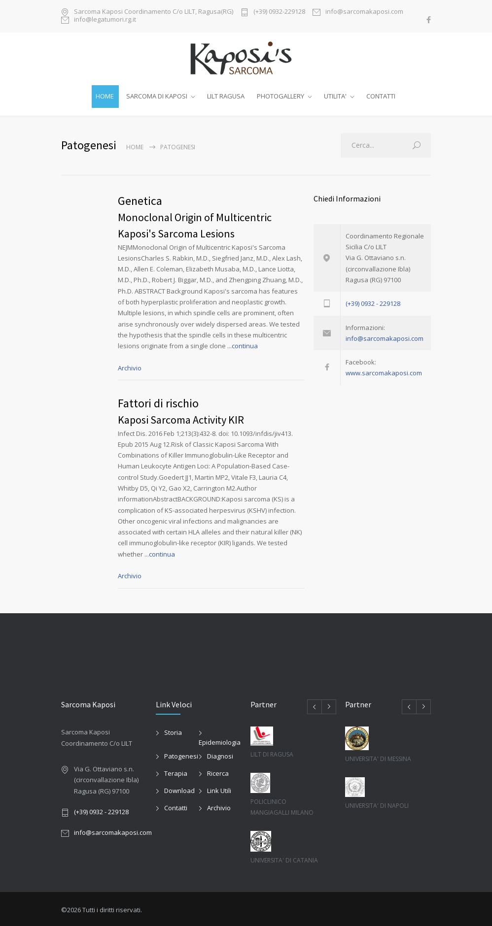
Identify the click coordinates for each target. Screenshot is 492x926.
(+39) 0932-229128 (279, 12)
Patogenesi (181, 754)
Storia (173, 730)
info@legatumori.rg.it (105, 20)
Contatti (175, 805)
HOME (105, 96)
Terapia (175, 771)
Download (179, 788)
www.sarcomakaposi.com (384, 370)
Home (134, 145)
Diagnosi (220, 754)
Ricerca (218, 771)
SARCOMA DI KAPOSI (156, 96)
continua (245, 343)
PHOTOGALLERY (280, 96)
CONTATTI (380, 96)
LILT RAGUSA (226, 96)
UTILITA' (335, 96)
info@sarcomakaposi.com (364, 12)
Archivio (129, 365)
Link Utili (219, 788)
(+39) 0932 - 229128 (373, 301)
